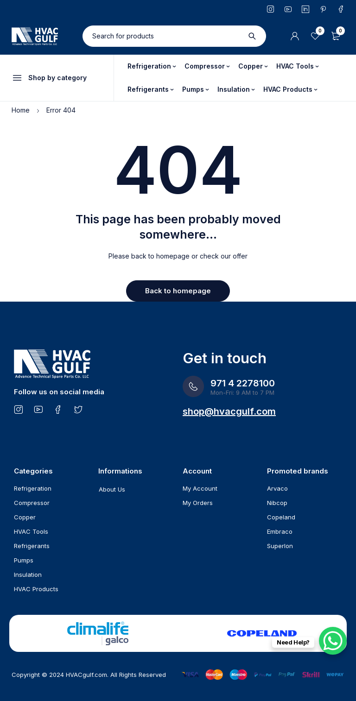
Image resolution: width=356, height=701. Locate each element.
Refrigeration (32, 488)
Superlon (280, 545)
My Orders (198, 502)
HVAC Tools (31, 531)
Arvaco (277, 488)
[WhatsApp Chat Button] (333, 641)
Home (21, 110)
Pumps (23, 560)
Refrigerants (32, 545)
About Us (112, 489)
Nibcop (277, 502)
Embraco (279, 531)
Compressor (32, 502)
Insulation (28, 574)
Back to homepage (178, 290)
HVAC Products (36, 589)
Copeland (281, 517)
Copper (25, 517)
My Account (200, 488)
